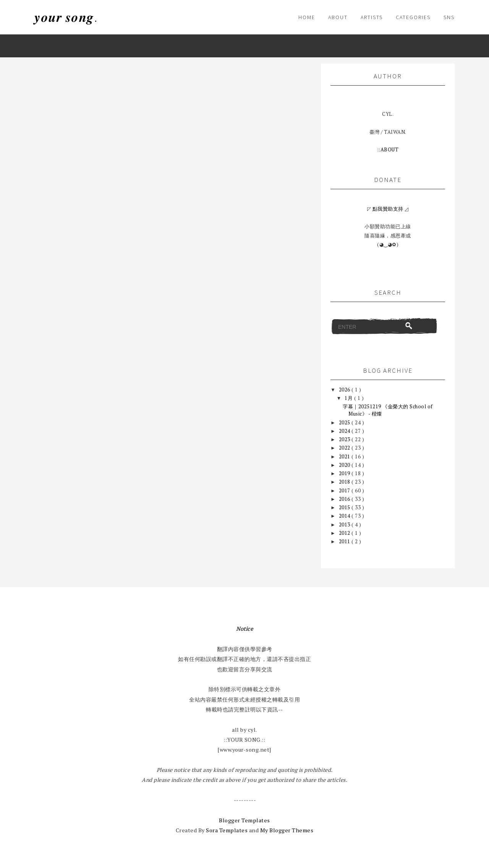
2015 (345, 507)
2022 (345, 447)
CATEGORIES (413, 17)
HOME (306, 17)
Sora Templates (227, 830)
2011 (345, 541)
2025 (345, 422)
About (338, 17)
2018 (345, 481)
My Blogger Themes (287, 830)
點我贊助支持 (387, 208)
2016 (345, 498)
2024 (345, 430)
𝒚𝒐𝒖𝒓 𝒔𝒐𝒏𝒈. (65, 17)
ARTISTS (372, 17)
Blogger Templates (244, 820)
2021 (345, 456)
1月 (349, 398)
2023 (345, 439)
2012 (345, 532)
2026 (345, 389)
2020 (345, 464)
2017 (345, 490)
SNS (449, 17)
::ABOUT (388, 149)
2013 (345, 524)
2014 (345, 515)
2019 (345, 473)
